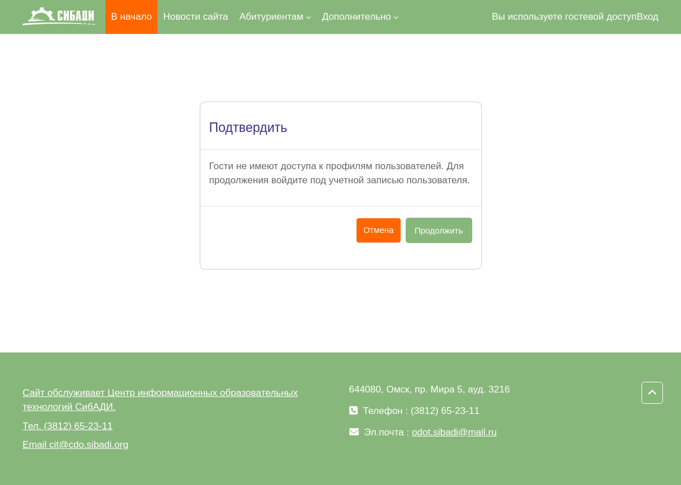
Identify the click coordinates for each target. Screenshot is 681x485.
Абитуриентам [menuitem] (271, 16)
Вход (647, 16)
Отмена (378, 230)
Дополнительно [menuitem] (356, 16)
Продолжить (439, 230)
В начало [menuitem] (131, 16)
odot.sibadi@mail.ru (454, 432)
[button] (652, 393)
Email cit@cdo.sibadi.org (75, 444)
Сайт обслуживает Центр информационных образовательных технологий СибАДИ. (160, 400)
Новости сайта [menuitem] (195, 16)
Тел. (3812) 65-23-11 (68, 426)
